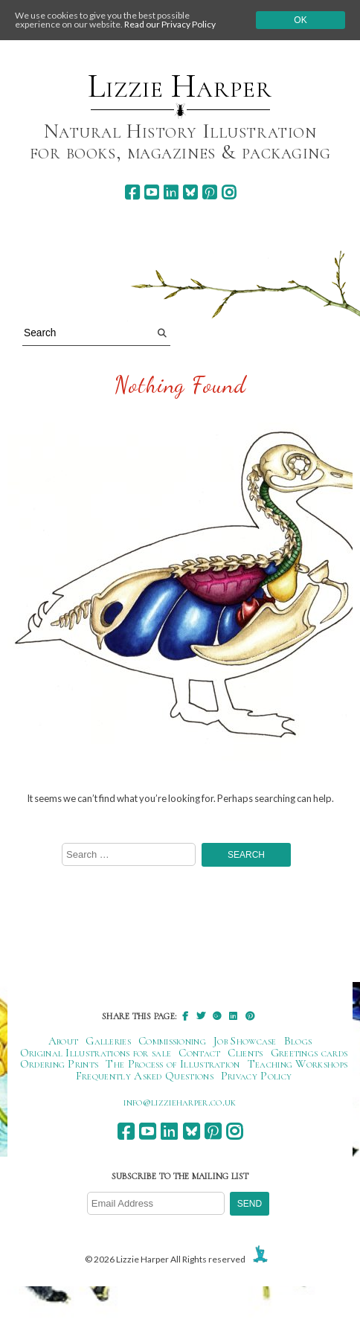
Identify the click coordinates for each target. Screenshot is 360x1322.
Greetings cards (309, 1052)
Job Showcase (245, 1040)
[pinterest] (209, 192)
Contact (199, 1052)
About (63, 1040)
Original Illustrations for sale (96, 1052)
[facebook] (132, 192)
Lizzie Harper (179, 86)
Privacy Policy (256, 1075)
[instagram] (229, 192)
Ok (300, 20)
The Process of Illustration (173, 1064)
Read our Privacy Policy (170, 24)
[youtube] (151, 192)
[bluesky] (190, 192)
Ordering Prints (59, 1064)
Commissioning (172, 1040)
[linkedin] (171, 192)
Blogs (298, 1040)
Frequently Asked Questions (144, 1075)
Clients (245, 1052)
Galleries (108, 1040)
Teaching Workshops (298, 1064)
